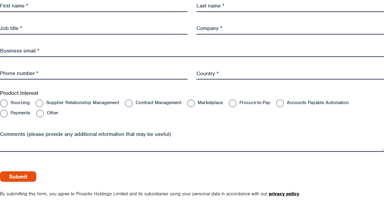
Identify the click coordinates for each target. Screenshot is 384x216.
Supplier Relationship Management (82, 103)
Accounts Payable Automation (318, 103)
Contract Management (158, 103)
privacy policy (284, 194)
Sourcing (20, 103)
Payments (20, 113)
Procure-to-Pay (254, 103)
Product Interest (19, 93)
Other (52, 113)
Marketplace (210, 103)
